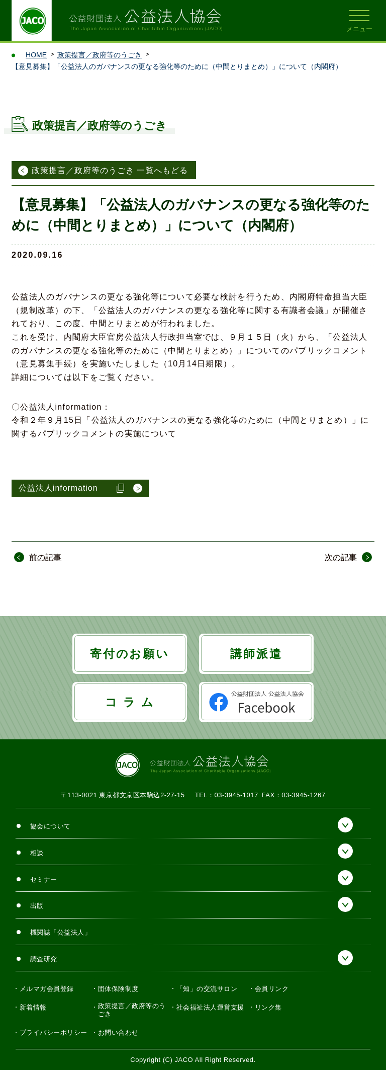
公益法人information (58, 488)
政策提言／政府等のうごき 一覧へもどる (110, 170)
